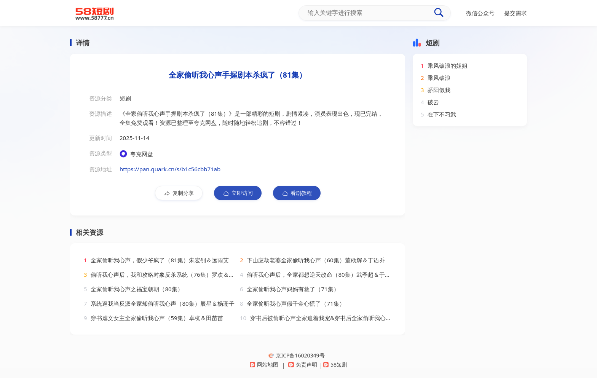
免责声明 (302, 364)
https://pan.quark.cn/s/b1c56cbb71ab (170, 169)
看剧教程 (297, 193)
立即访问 (238, 193)
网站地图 (264, 364)
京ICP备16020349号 (296, 355)
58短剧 (335, 364)
